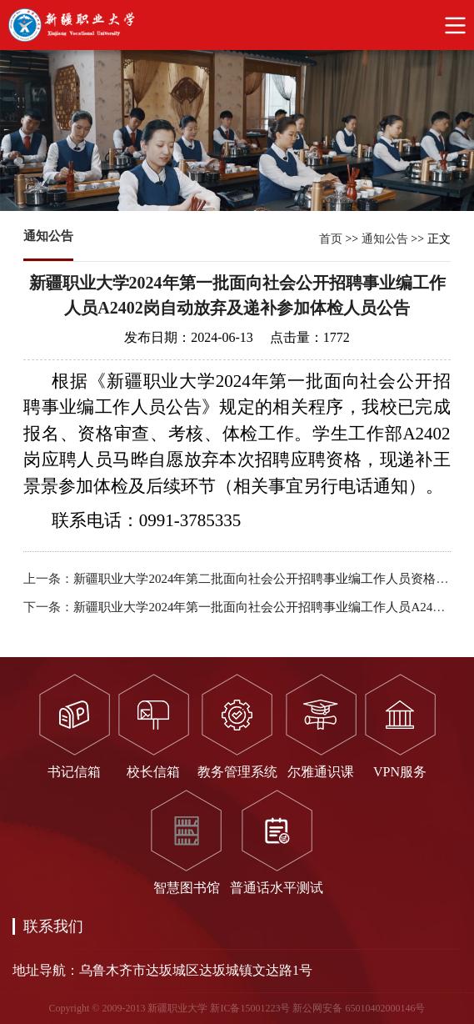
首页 (330, 239)
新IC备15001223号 (250, 1008)
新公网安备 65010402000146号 (358, 1008)
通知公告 (385, 239)
